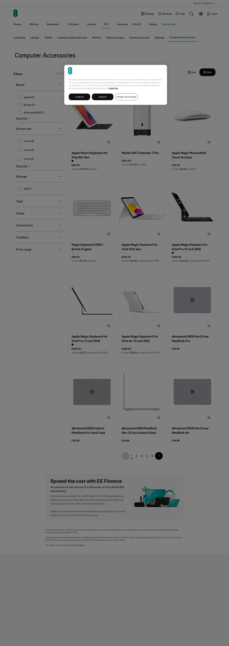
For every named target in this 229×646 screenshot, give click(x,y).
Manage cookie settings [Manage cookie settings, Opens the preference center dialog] (126, 97)
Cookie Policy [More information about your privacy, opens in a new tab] (113, 88)
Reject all (102, 97)
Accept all (79, 97)
